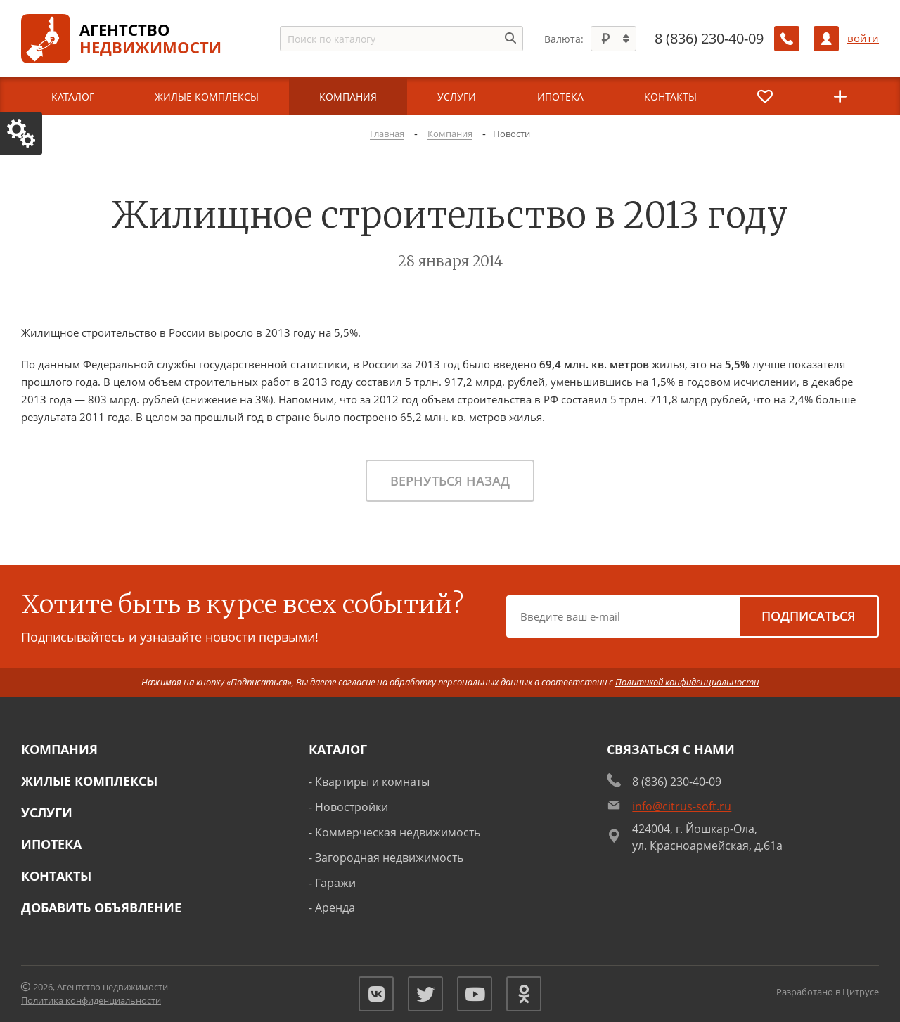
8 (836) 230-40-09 (709, 38)
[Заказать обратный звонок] (786, 38)
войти (863, 38)
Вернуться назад (450, 480)
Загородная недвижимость (389, 857)
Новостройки (351, 807)
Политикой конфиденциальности (687, 681)
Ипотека (51, 844)
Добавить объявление (101, 907)
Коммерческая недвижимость (397, 832)
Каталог (338, 749)
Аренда (335, 907)
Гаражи (335, 883)
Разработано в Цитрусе (827, 991)
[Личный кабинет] (826, 38)
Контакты (56, 875)
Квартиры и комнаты (372, 781)
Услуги (46, 812)
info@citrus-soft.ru (681, 806)
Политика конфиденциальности (91, 1000)
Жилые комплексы (89, 780)
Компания (59, 749)
